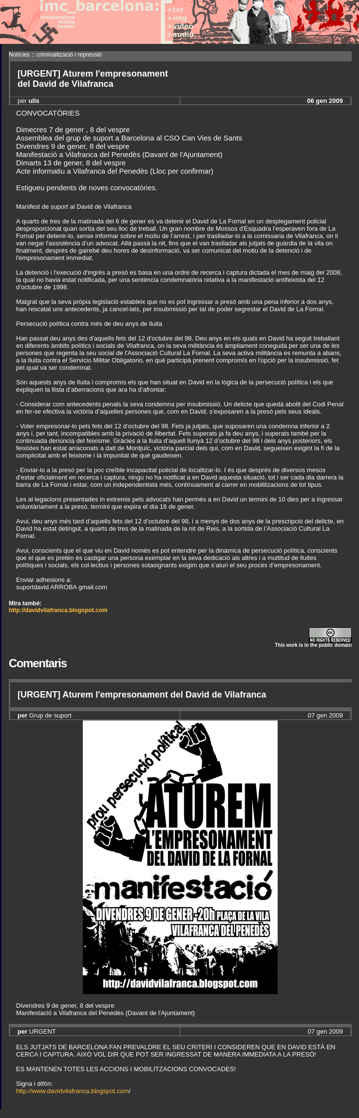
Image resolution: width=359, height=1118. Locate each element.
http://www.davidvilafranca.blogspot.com (72, 1091)
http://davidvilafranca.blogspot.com (58, 610)
